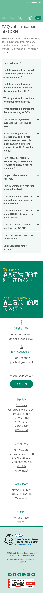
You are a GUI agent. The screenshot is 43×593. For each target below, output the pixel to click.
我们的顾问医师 (22, 422)
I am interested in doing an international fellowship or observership (21, 200)
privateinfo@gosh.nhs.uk (21, 338)
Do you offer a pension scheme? (21, 177)
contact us (7, 52)
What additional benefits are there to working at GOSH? (21, 111)
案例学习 (21, 522)
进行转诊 (21, 383)
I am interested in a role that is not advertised (21, 188)
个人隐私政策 (20, 562)
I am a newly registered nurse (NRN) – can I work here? (21, 123)
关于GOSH (21, 405)
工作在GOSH (21, 498)
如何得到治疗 (21, 426)
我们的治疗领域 (22, 418)
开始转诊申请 (21, 430)
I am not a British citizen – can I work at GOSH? (21, 226)
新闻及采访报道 (22, 517)
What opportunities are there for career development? (21, 100)
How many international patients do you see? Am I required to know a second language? (21, 163)
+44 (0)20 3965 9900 (21, 334)
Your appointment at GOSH (21, 409)
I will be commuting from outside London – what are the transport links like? (21, 87)
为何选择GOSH (21, 450)
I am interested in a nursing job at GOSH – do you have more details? (21, 214)
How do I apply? (21, 63)
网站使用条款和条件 (15, 559)
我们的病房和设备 (21, 458)
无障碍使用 (30, 559)
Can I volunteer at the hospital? (21, 247)
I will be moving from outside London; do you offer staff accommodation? (21, 73)
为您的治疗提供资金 (21, 462)
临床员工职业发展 (21, 494)
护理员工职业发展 (21, 414)
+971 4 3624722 (21, 358)
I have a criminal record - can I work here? (21, 237)
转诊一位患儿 (21, 470)
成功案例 (21, 466)
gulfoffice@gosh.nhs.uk (21, 362)
